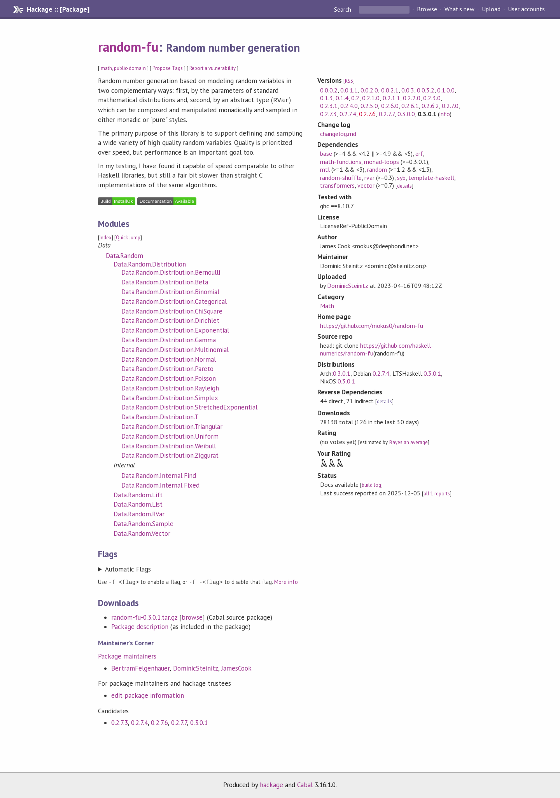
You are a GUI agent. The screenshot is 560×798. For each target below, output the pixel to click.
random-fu (128, 46)
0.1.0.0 (446, 90)
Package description (139, 625)
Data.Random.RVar (139, 513)
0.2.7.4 (139, 721)
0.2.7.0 (450, 106)
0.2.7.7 (179, 721)
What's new (459, 9)
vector (365, 185)
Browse (427, 9)
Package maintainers (127, 655)
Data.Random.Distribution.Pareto (167, 368)
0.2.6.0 (390, 106)
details (404, 186)
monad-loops (381, 162)
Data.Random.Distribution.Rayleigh (170, 387)
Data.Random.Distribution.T (160, 416)
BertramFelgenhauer (140, 667)
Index (106, 236)
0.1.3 (326, 98)
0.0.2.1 (390, 90)
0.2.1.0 (371, 98)
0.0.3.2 (425, 90)
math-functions (340, 162)
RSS (349, 81)
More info (286, 581)
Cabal (305, 783)
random (377, 169)
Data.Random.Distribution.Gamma (168, 339)
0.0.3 (407, 90)
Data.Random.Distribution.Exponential (175, 329)
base (326, 153)
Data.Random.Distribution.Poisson (168, 377)
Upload (491, 9)
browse (192, 616)
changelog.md (338, 134)
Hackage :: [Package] (58, 9)
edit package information (147, 694)
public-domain (129, 68)
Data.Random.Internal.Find (158, 474)
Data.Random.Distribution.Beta (164, 281)
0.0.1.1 (349, 90)
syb (401, 177)
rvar (369, 177)
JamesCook (236, 667)
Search (343, 9)
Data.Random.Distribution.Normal (168, 358)
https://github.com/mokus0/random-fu (371, 325)
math (106, 68)
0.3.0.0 (406, 114)
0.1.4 (342, 98)
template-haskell (431, 177)
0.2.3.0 (432, 98)
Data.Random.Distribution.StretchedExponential (189, 406)
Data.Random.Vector (142, 532)
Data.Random (124, 255)
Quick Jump (128, 236)
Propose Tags (167, 68)
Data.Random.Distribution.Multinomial (175, 349)
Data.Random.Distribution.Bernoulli (170, 271)
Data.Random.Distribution (150, 263)
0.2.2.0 (411, 98)
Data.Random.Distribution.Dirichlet (170, 319)
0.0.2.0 (369, 90)
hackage (271, 783)
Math (327, 306)
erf (419, 153)
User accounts (526, 9)
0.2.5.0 (369, 106)
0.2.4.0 (349, 106)
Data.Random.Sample (143, 523)
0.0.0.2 (329, 90)
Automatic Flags (128, 568)
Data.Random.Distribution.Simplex (169, 397)
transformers (337, 185)
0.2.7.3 (119, 721)
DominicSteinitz (195, 667)
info (444, 114)
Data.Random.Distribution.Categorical (174, 300)
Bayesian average (408, 442)
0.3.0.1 (199, 721)
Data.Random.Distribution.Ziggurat (170, 454)
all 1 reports (437, 493)
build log (371, 485)
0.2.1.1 (391, 98)
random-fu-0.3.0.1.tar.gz (144, 616)
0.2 (355, 98)
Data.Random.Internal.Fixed (160, 484)
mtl (325, 169)
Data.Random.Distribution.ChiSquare (171, 310)
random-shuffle (341, 177)
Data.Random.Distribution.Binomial (170, 291)
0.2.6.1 (410, 106)
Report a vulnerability (212, 68)
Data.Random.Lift (138, 494)
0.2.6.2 (430, 106)
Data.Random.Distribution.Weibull (168, 445)
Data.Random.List (138, 503)
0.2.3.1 (329, 106)
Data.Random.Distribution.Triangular (171, 426)
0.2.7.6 (159, 721)
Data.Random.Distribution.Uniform (170, 435)
